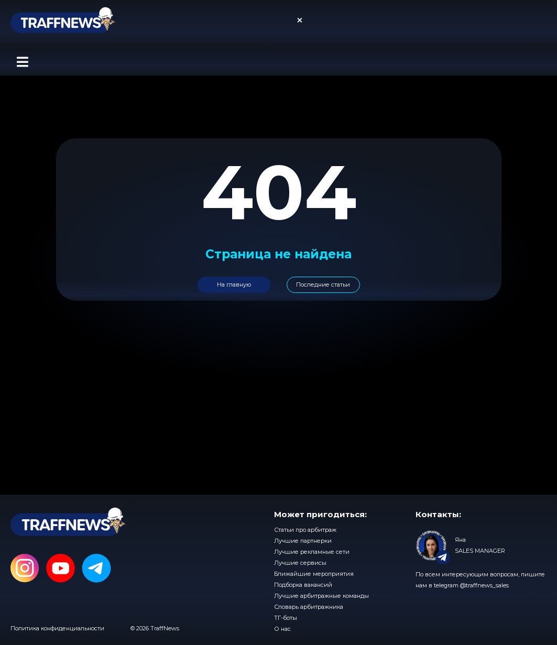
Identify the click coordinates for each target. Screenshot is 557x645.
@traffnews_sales (484, 585)
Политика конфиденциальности (57, 628)
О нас (282, 628)
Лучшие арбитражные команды (321, 595)
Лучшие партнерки (303, 540)
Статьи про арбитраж (305, 529)
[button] (22, 62)
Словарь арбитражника (308, 606)
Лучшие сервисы (300, 562)
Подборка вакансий (303, 584)
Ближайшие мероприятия (314, 573)
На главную (234, 284)
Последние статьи (323, 284)
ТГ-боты (285, 617)
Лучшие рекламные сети (312, 551)
